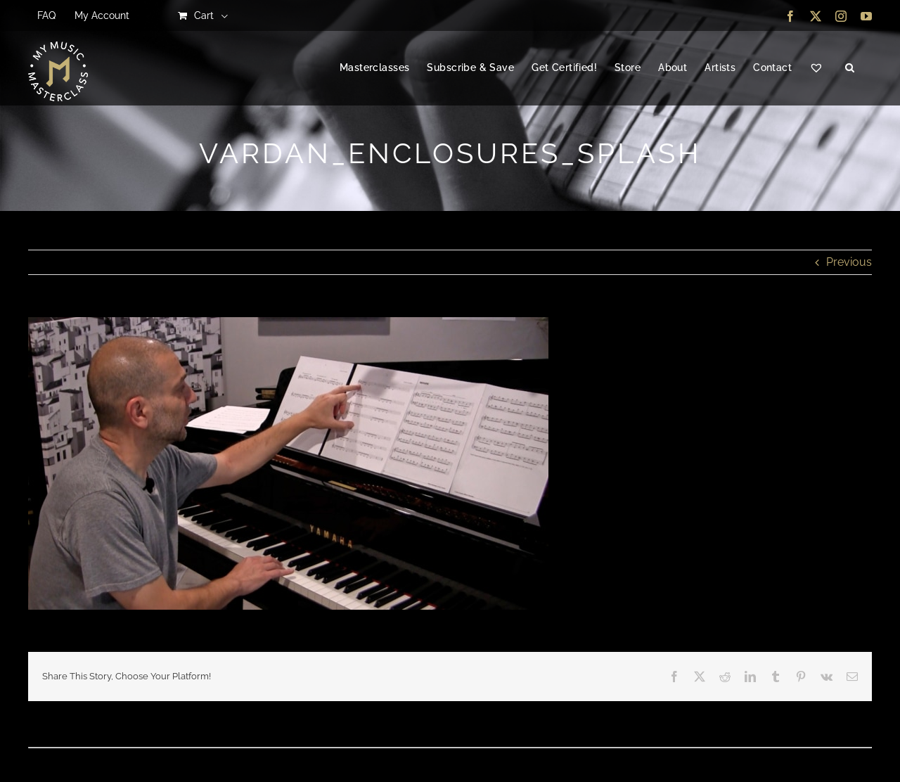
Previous (849, 262)
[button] (849, 68)
